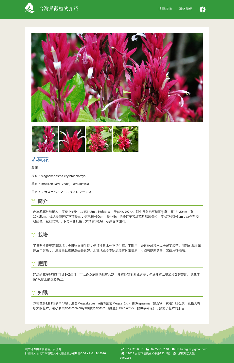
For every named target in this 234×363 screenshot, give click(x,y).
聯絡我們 (185, 8)
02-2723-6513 (135, 349)
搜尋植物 (165, 8)
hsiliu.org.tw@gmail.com (191, 349)
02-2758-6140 (160, 349)
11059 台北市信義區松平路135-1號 (148, 353)
